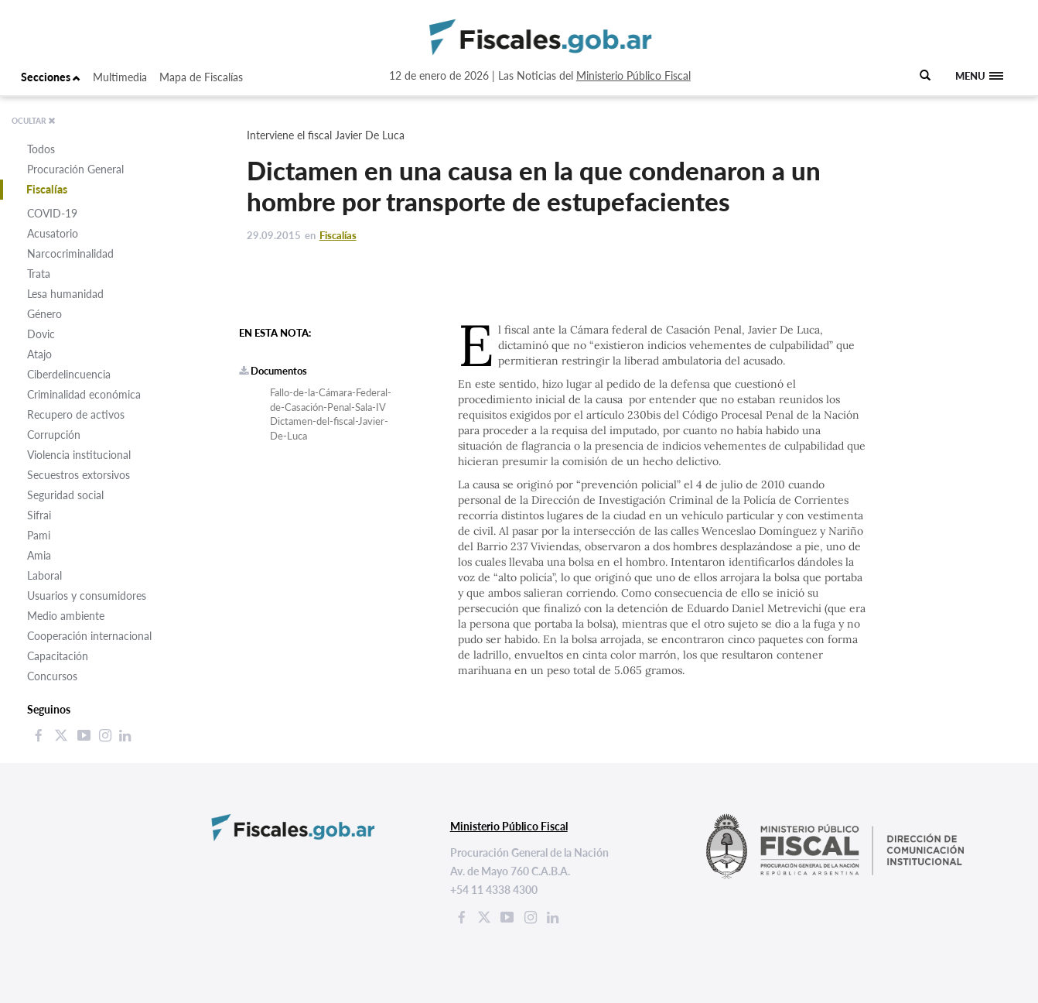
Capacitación (57, 655)
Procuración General (75, 169)
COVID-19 (52, 213)
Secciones (50, 77)
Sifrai (39, 515)
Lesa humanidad (65, 293)
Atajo (39, 354)
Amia (39, 555)
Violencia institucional (79, 454)
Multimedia (120, 77)
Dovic (41, 334)
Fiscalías (46, 189)
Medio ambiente (65, 615)
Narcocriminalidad (70, 253)
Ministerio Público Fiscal (633, 75)
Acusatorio (52, 233)
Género (44, 313)
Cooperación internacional (89, 635)
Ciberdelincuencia (69, 374)
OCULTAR (34, 120)
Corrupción (53, 434)
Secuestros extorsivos (78, 474)
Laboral (44, 575)
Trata (38, 273)
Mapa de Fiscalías (201, 77)
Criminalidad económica (84, 394)
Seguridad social (65, 495)
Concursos (52, 676)
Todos (41, 149)
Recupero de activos (76, 414)
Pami (38, 535)
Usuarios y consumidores (86, 595)
